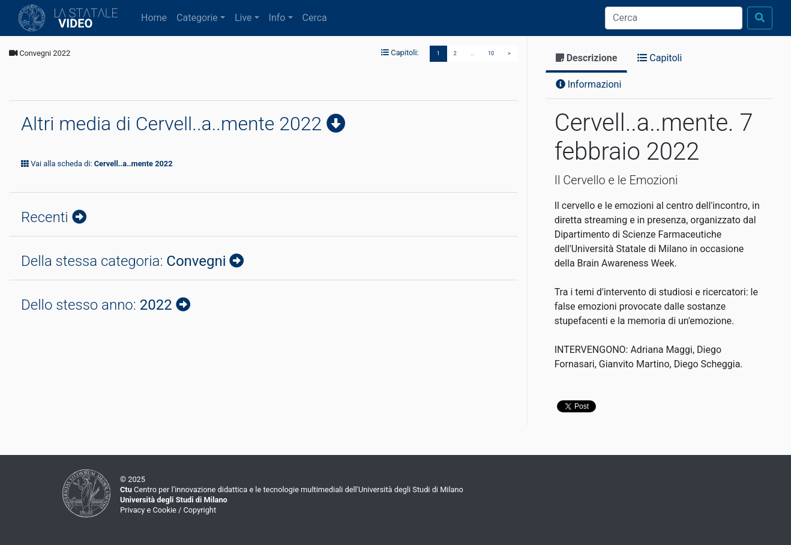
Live (243, 17)
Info (277, 17)
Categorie (197, 17)
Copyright (199, 509)
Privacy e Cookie (148, 509)
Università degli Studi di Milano (173, 499)
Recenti (46, 217)
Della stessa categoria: (125, 261)
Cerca (314, 17)
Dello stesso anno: (98, 305)
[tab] (587, 59)
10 (491, 53)
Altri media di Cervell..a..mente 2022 (173, 123)
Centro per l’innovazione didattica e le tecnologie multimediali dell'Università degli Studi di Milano (291, 489)
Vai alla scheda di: (97, 163)
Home (156, 16)
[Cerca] (673, 18)
